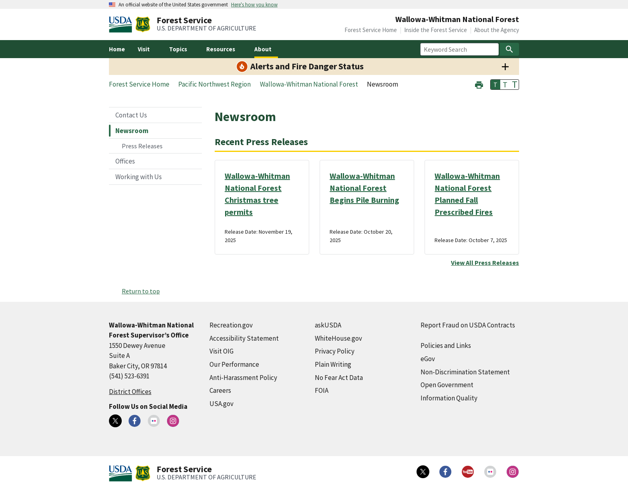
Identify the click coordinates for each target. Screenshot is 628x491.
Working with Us (138, 176)
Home (117, 49)
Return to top (141, 291)
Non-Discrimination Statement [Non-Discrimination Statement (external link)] (465, 372)
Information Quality (449, 398)
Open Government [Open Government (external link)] (447, 384)
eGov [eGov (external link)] (428, 358)
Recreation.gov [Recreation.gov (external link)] (231, 325)
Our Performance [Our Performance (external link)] (234, 364)
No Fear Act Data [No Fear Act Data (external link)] (339, 377)
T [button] (495, 85)
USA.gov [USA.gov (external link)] (221, 403)
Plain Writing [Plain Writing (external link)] (333, 364)
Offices (125, 161)
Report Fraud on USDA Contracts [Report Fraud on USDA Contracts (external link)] (468, 325)
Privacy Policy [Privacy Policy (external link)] (334, 351)
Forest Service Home (370, 29)
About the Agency (496, 29)
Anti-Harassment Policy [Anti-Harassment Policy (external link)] (243, 377)
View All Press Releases (485, 263)
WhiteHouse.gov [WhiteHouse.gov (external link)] (338, 338)
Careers (220, 390)
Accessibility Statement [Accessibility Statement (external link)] (244, 338)
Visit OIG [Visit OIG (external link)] (221, 351)
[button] (479, 84)
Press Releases (142, 146)
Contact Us (131, 115)
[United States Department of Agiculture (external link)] (122, 24)
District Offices (130, 391)
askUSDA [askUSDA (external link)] (328, 325)
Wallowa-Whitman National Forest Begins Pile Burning (364, 188)
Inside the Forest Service (435, 29)
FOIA (321, 390)
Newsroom (132, 130)
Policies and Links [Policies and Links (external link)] (446, 345)
